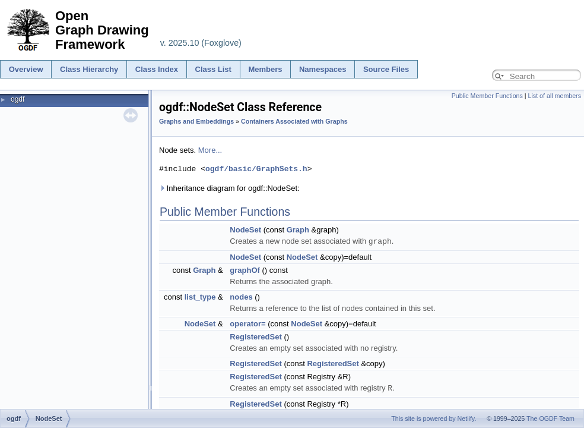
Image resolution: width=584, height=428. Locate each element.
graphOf (245, 269)
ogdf (17, 99)
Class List (213, 69)
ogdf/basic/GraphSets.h (256, 168)
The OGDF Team (550, 418)
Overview (26, 69)
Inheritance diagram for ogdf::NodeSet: (229, 188)
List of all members (554, 95)
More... (210, 150)
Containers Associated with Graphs (294, 121)
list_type (200, 296)
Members (265, 69)
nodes (241, 296)
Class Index (156, 69)
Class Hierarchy (89, 69)
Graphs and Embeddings (196, 121)
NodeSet (245, 229)
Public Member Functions (487, 95)
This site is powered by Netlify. (433, 418)
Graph (298, 229)
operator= (247, 323)
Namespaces (323, 69)
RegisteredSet (255, 336)
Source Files (386, 69)
